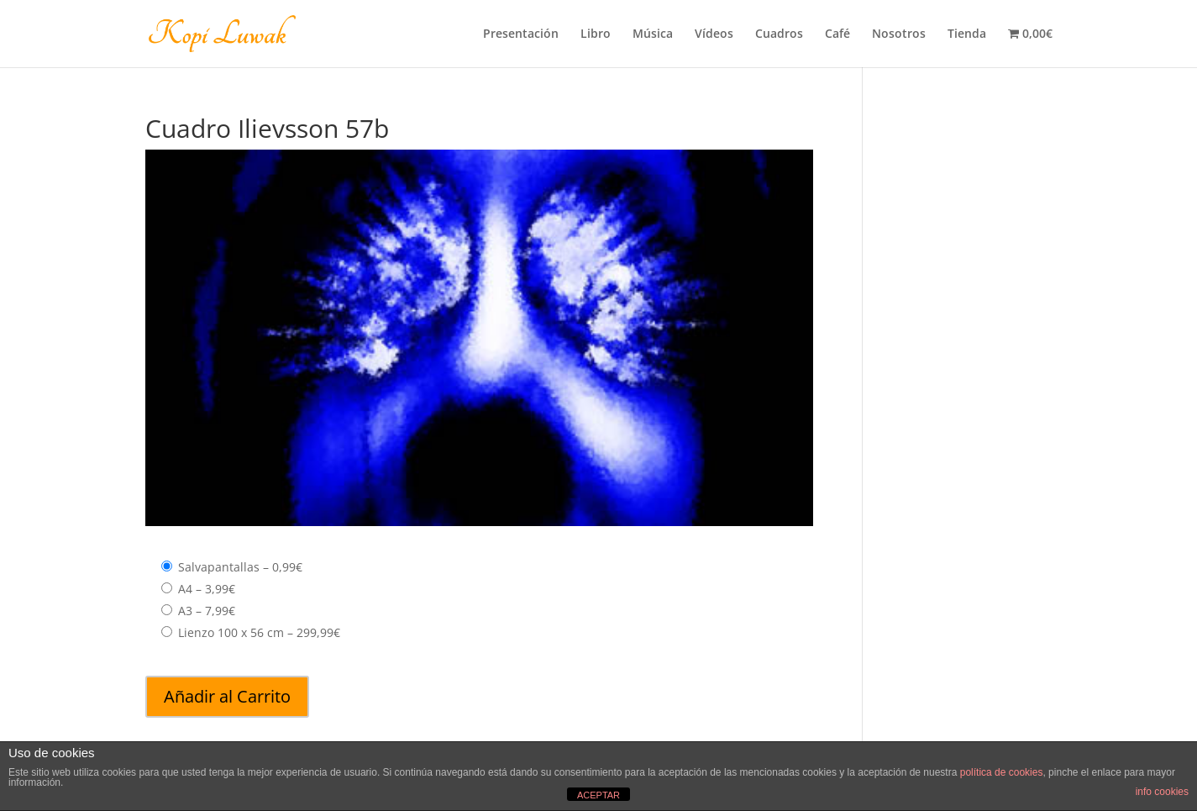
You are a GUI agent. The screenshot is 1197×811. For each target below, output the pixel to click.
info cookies (1162, 792)
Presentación (521, 34)
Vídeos (714, 34)
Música (653, 34)
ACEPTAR (598, 795)
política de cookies (1001, 772)
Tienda (967, 34)
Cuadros (779, 34)
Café (837, 34)
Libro (595, 34)
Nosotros (899, 34)
